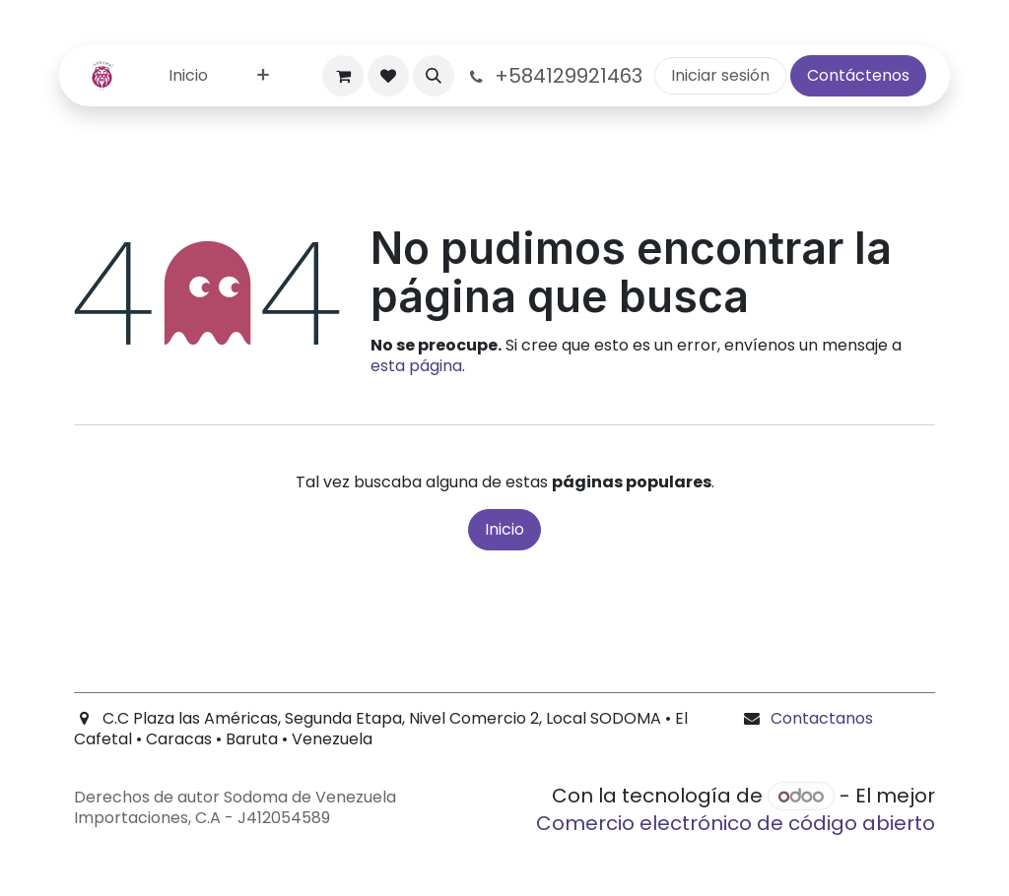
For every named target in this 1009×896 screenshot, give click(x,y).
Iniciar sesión (720, 75)
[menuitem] (188, 76)
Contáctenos (858, 75)
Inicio (504, 529)
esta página (416, 365)
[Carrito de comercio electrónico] (343, 75)
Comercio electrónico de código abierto (735, 823)
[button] (433, 75)
